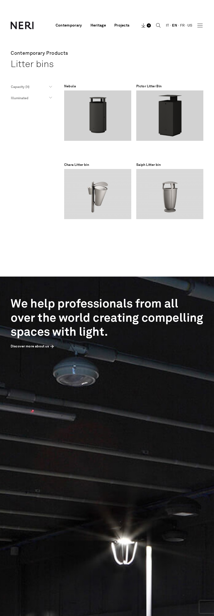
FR (182, 25)
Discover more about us (33, 346)
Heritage (98, 25)
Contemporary (69, 25)
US (189, 25)
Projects (121, 25)
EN (174, 25)
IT (167, 25)
